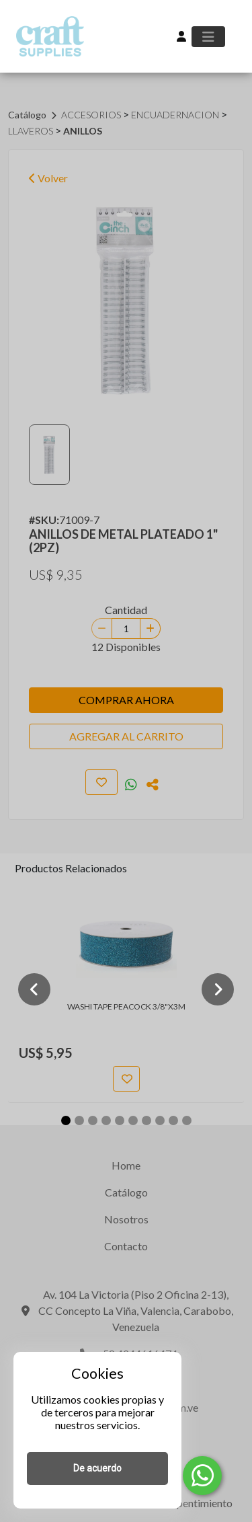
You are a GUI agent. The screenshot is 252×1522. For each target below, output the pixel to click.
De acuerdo (97, 1468)
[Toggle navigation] (208, 36)
